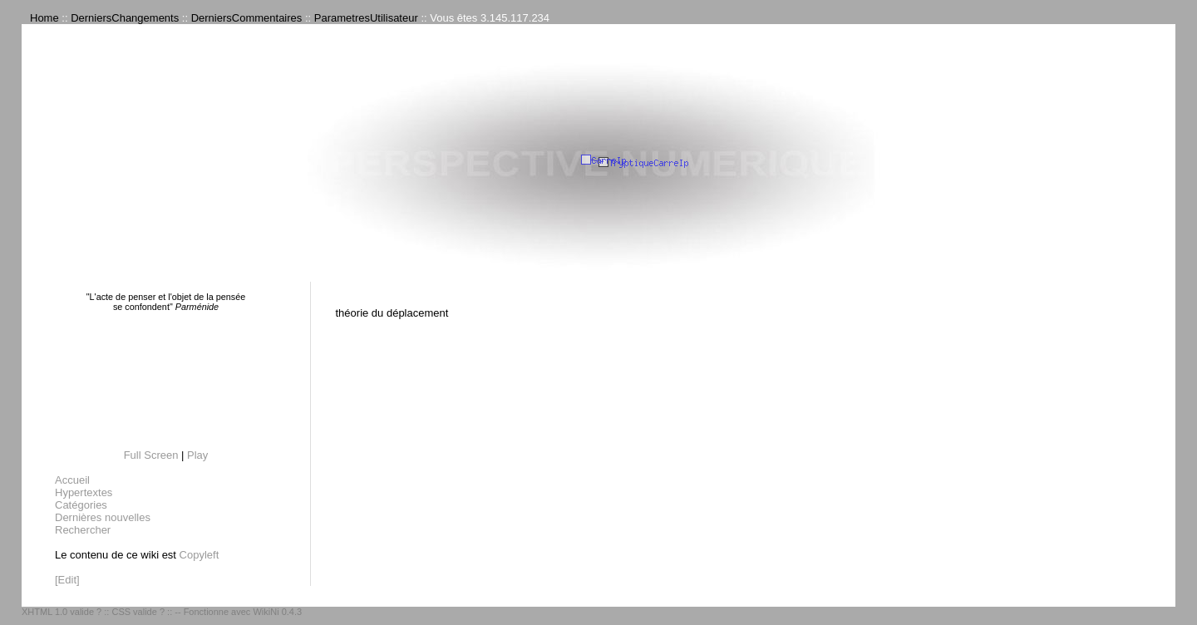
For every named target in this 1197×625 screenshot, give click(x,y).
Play (197, 455)
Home (44, 18)
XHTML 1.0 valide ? (61, 612)
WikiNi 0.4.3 (277, 612)
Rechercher (83, 530)
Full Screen (151, 455)
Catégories (81, 505)
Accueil (72, 480)
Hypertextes (83, 492)
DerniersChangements (125, 18)
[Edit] (67, 579)
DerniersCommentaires (247, 18)
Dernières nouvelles (102, 517)
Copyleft (199, 555)
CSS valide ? (138, 612)
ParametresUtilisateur (366, 18)
